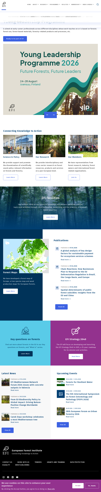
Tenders (38, 462)
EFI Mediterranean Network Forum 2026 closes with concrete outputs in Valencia (27, 385)
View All (7, 430)
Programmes (54, 4)
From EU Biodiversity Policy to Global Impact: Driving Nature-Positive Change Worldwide (26, 402)
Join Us (74, 177)
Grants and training (56, 462)
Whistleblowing (22, 465)
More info (51, 489)
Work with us (23, 462)
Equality (6, 465)
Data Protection (77, 462)
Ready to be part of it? (15, 39)
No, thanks (92, 486)
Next (53, 115)
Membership (75, 4)
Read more (65, 260)
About (35, 4)
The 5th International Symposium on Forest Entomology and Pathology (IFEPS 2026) (82, 397)
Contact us (7, 462)
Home (29, 4)
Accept (77, 486)
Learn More (10, 177)
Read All (61, 307)
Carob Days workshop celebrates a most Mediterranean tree (27, 418)
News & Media (87, 4)
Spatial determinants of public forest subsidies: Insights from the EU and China (78, 293)
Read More (76, 356)
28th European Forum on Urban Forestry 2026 (81, 412)
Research (43, 4)
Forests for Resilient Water (79, 382)
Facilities (65, 4)
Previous (47, 115)
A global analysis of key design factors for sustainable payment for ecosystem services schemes (77, 253)
